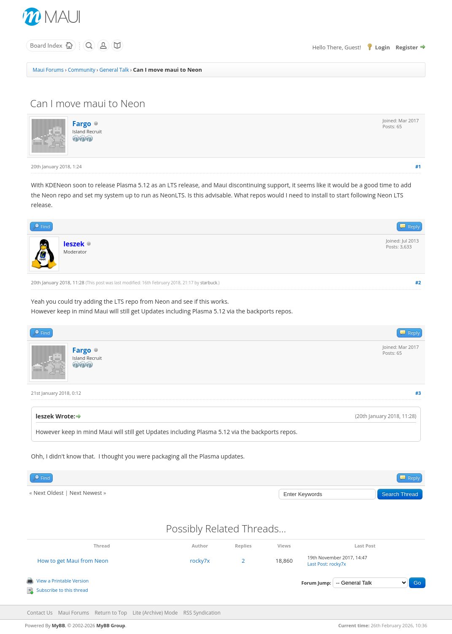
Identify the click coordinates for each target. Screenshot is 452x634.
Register (407, 47)
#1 (418, 166)
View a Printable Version (63, 580)
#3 (418, 393)
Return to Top (110, 612)
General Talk (114, 69)
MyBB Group (111, 625)
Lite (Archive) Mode (155, 612)
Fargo (82, 123)
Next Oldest (48, 492)
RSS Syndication (202, 612)
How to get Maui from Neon (72, 560)
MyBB (58, 625)
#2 (418, 282)
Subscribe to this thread (62, 590)
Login (382, 47)
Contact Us (40, 612)
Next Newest (86, 492)
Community (81, 69)
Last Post (317, 564)
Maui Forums (48, 69)
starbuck (208, 283)
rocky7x (200, 560)
